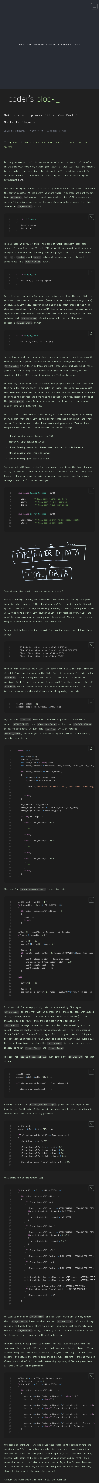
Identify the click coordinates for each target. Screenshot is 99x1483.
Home (14, 143)
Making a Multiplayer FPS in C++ (44, 143)
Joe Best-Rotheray (16, 131)
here (20, 180)
